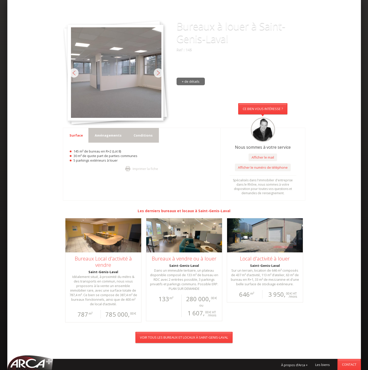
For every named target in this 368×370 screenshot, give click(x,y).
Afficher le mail (263, 157)
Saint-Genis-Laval (214, 210)
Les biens (322, 364)
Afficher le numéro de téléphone (263, 167)
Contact (349, 364)
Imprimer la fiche (145, 168)
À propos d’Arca (294, 365)
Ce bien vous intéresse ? (263, 108)
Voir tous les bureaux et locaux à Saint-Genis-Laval (184, 13)
